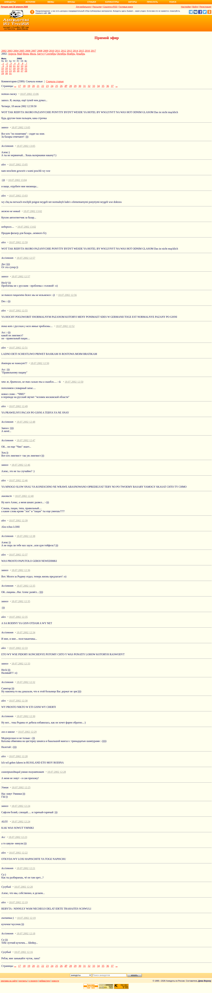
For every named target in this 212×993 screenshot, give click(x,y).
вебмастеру (44, 984)
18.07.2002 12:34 (26, 636)
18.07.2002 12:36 (21, 573)
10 (10, 67)
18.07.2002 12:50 (39, 366)
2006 (27, 50)
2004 (16, 50)
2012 (63, 50)
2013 (69, 50)
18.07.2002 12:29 (27, 735)
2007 (33, 50)
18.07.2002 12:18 (26, 937)
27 (22, 73)
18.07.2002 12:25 (21, 790)
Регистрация (205, 7)
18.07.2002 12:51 (18, 351)
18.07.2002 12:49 (18, 409)
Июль (33, 53)
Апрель (12, 53)
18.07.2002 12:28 (18, 759)
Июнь (26, 53)
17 (10, 70)
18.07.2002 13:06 (29, 97)
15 (2, 70)
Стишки (91, 2)
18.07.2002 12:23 (17, 840)
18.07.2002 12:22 (18, 856)
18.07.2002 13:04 (17, 183)
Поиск (172, 2)
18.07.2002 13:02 (32, 214)
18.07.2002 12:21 (26, 871)
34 (98, 89)
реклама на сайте (9, 984)
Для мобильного (83, 7)
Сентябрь (50, 53)
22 (2, 73)
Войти (195, 7)
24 (10, 73)
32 (89, 89)
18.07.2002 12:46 (21, 468)
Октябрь (61, 53)
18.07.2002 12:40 (24, 499)
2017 (93, 50)
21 (26, 70)
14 (26, 67)
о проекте (33, 984)
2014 (75, 50)
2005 (22, 50)
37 (112, 89)
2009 (45, 50)
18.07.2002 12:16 (23, 955)
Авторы (132, 2)
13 (22, 67)
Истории (30, 2)
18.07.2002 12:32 (26, 685)
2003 (10, 50)
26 (18, 73)
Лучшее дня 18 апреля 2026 (14, 7)
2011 (57, 50)
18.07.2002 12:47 (26, 443)
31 (10, 76)
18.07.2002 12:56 (67, 298)
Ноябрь (71, 53)
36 (107, 89)
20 (22, 70)
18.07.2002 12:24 (21, 809)
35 (103, 89)
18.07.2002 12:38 (26, 539)
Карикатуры (112, 2)
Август (41, 53)
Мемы (51, 2)
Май (19, 53)
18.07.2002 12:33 (18, 651)
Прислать (152, 2)
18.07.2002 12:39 (18, 524)
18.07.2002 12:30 (18, 704)
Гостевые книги (126, 7)
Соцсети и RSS (110, 7)
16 (6, 70)
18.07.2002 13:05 (21, 130)
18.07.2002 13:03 (18, 199)
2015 (81, 50)
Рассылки (97, 7)
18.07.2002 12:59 (18, 245)
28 (26, 73)
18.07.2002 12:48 (26, 425)
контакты (23, 984)
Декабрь (80, 53)
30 (6, 76)
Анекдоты (10, 2)
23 (6, 73)
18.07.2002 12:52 (65, 329)
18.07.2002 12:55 (18, 314)
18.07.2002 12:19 (18, 905)
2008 (39, 50)
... (15, 89)
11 (14, 67)
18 (14, 70)
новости (55, 984)
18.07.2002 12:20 (23, 890)
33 (93, 89)
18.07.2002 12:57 (26, 261)
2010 (51, 50)
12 (18, 67)
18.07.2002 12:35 (26, 589)
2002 (4, 50)
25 (14, 73)
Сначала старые (55, 84)
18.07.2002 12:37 (18, 558)
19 (18, 70)
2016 (87, 50)
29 (2, 76)
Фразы (71, 2)
